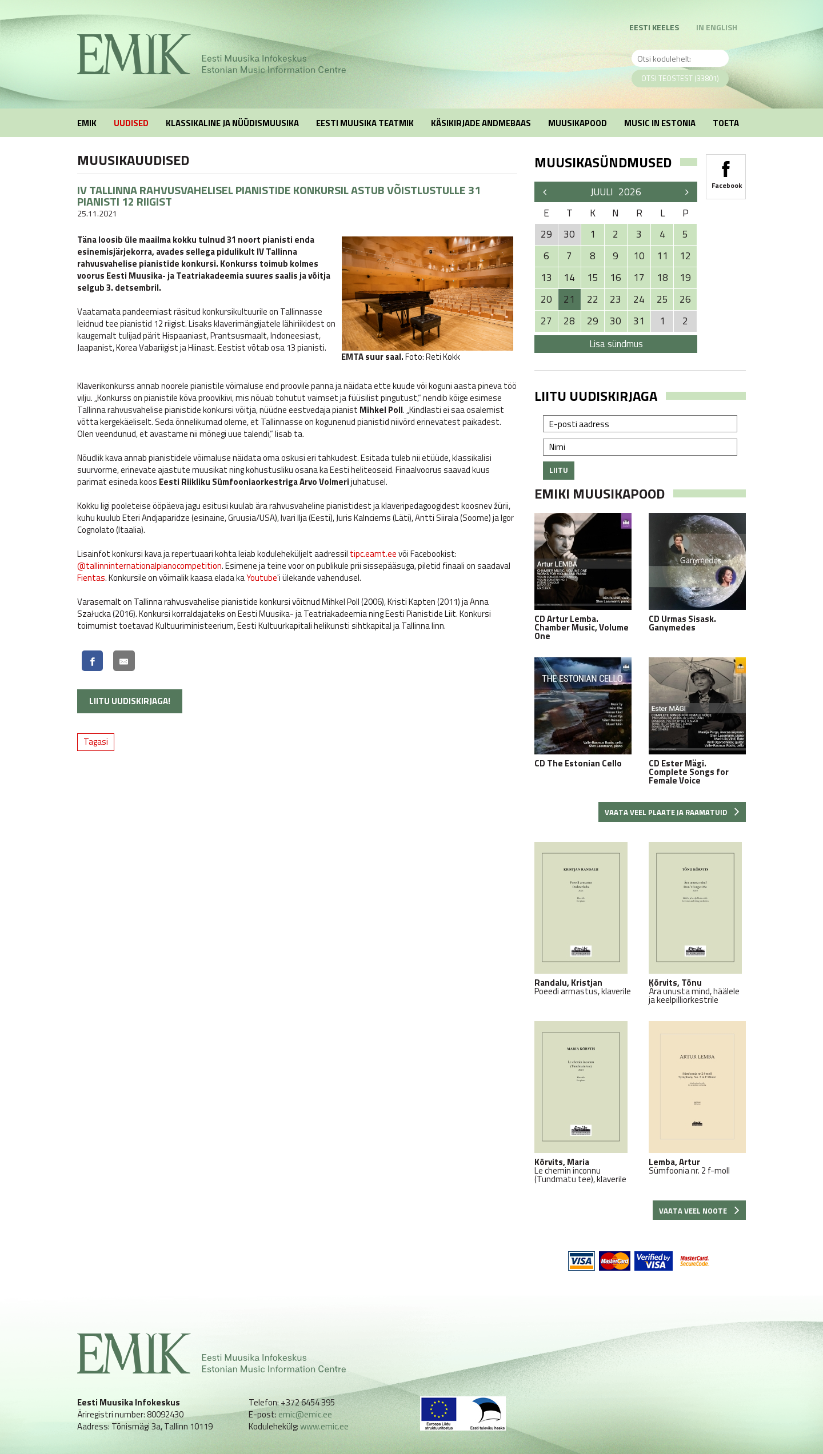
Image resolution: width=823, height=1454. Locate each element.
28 (569, 321)
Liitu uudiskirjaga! (129, 701)
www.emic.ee (324, 1426)
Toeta (726, 123)
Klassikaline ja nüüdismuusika (232, 123)
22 (592, 299)
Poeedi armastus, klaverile (583, 918)
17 (639, 277)
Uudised (131, 123)
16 (615, 277)
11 (662, 256)
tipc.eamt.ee (373, 553)
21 (569, 299)
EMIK (87, 123)
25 (662, 299)
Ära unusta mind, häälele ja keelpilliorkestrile (697, 923)
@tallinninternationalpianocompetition (149, 565)
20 (546, 299)
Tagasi (95, 741)
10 (639, 256)
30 (615, 321)
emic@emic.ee (305, 1414)
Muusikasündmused (603, 162)
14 (569, 277)
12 (685, 256)
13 (546, 277)
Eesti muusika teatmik (365, 123)
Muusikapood (577, 123)
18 (662, 277)
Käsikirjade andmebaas (481, 123)
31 (639, 321)
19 (685, 277)
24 (639, 299)
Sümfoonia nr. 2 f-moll (697, 1098)
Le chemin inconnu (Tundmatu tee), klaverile (583, 1102)
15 (592, 277)
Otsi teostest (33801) (680, 78)
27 (546, 321)
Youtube (261, 577)
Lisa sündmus (616, 343)
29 (592, 321)
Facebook (726, 171)
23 (615, 299)
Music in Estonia (660, 123)
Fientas (91, 577)
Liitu (558, 470)
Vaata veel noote (699, 1210)
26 (685, 299)
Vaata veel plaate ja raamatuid (672, 812)
